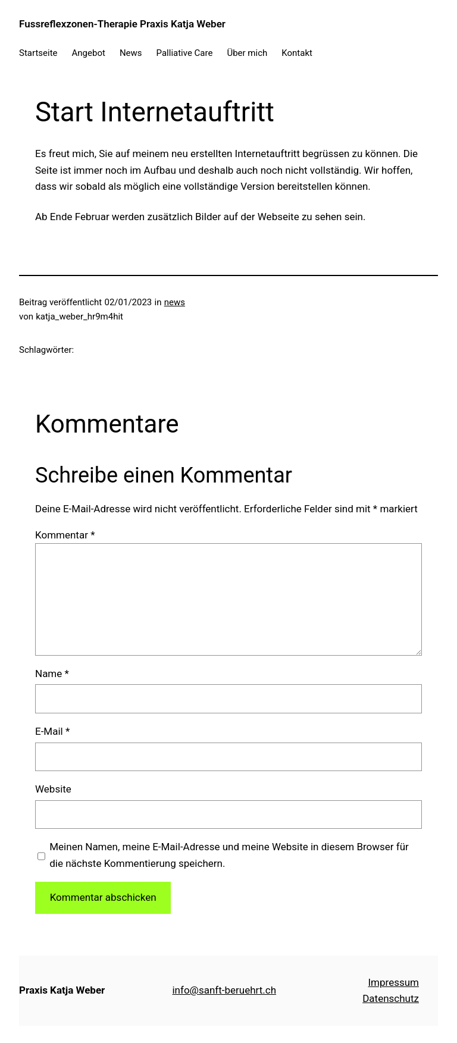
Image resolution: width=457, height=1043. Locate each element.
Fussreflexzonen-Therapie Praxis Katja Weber (122, 24)
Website (53, 789)
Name (52, 673)
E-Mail (52, 731)
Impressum (393, 982)
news (174, 302)
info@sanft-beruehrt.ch (224, 990)
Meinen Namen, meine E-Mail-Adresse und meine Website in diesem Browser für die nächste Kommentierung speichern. (229, 855)
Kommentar (65, 535)
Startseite (38, 53)
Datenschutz (390, 998)
